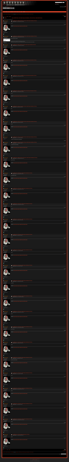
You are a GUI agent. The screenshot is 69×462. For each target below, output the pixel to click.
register (11, 6)
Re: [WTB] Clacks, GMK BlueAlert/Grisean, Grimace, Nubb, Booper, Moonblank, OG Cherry (25, 20)
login (9, 6)
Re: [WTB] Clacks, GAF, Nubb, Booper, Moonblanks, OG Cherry (21, 434)
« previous (63, 15)
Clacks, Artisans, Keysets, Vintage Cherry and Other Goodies (20, 65)
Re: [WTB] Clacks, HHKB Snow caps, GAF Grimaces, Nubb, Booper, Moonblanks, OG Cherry (25, 157)
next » (65, 15)
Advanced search (57, 3)
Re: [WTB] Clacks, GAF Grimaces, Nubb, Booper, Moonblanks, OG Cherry (22, 188)
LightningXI (6, 44)
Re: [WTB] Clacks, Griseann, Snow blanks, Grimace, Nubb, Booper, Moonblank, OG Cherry (25, 106)
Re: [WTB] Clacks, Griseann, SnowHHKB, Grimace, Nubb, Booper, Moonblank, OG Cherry (24, 75)
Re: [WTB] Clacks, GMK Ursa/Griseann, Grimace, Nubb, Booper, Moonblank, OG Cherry (24, 44)
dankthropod (6, 36)
